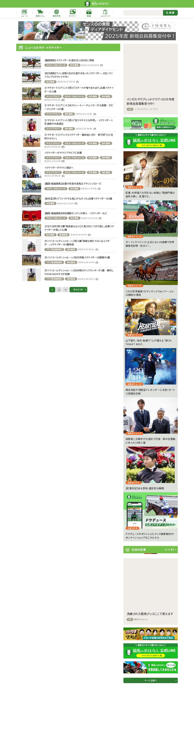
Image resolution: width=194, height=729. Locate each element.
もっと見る (169, 549)
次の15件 (78, 289)
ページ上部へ (150, 680)
